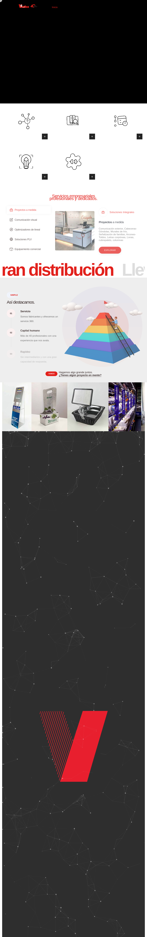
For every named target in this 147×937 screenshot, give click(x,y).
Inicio (55, 7)
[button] (110, 250)
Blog (101, 7)
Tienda (65, 7)
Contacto (113, 7)
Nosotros (77, 7)
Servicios (91, 7)
